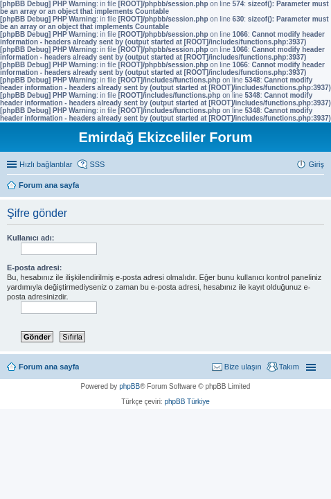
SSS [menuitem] (97, 164)
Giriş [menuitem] (316, 164)
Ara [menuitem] (320, 186)
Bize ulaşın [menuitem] (243, 366)
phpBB (129, 386)
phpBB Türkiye (186, 401)
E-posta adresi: (34, 267)
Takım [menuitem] (289, 366)
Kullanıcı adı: (30, 238)
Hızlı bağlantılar (45, 164)
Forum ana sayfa (49, 366)
